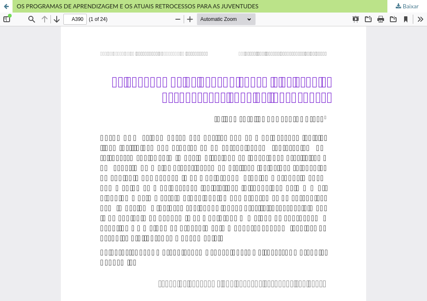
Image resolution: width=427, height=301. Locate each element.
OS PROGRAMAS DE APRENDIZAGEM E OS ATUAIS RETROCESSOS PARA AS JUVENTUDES (138, 6)
